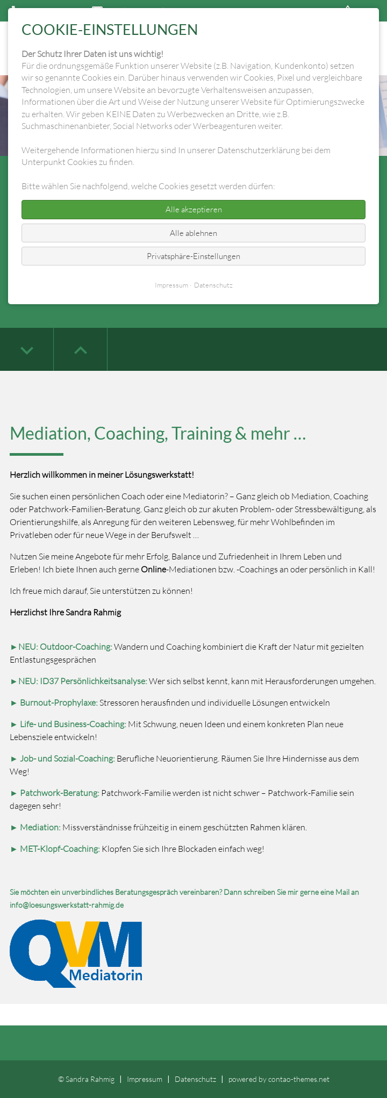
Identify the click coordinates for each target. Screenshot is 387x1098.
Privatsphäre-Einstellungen (193, 256)
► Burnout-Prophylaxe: (54, 702)
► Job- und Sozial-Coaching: (62, 758)
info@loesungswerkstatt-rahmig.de (67, 904)
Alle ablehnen (193, 233)
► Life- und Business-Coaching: (68, 724)
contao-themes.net (298, 1078)
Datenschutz (195, 1078)
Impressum (144, 1078)
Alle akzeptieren (194, 209)
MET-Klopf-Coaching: (60, 848)
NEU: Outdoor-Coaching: (65, 646)
